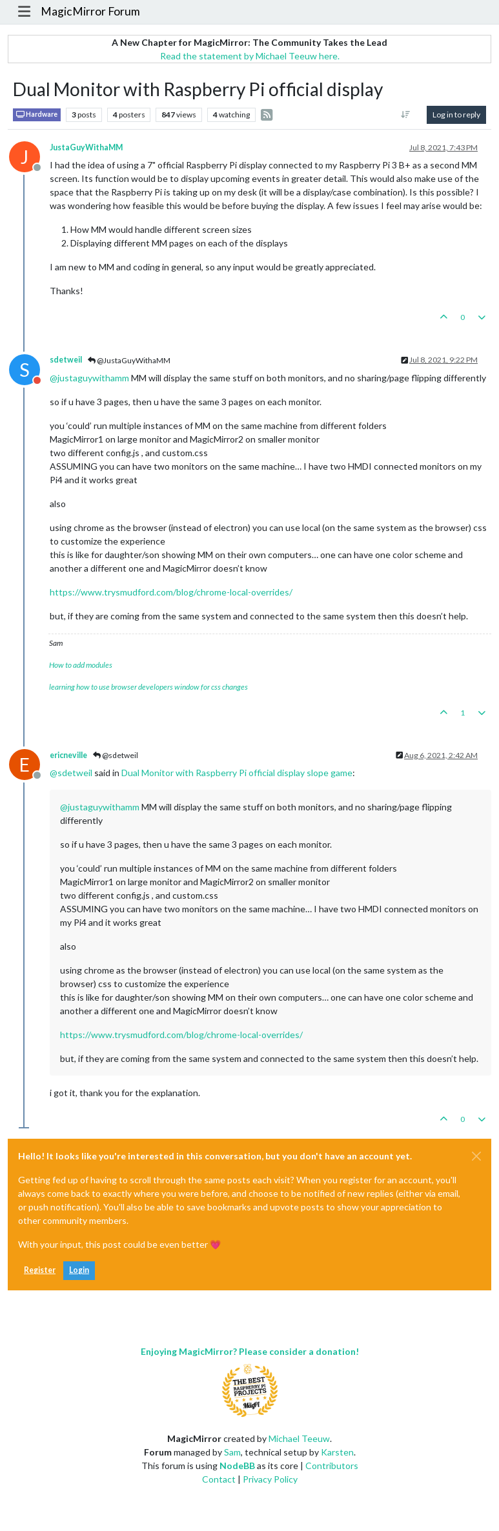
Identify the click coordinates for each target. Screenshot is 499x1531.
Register (40, 1270)
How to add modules (80, 665)
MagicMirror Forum (90, 11)
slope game (329, 772)
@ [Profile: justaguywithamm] (89, 377)
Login (79, 1270)
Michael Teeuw (299, 1438)
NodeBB (237, 1465)
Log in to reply (456, 114)
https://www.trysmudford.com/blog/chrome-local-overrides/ (171, 591)
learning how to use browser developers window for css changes (148, 687)
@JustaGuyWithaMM (129, 360)
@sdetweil (115, 755)
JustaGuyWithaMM (86, 147)
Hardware (36, 114)
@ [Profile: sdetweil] (71, 772)
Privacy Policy (270, 1479)
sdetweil (66, 360)
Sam (232, 1451)
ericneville (68, 755)
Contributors (331, 1465)
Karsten (337, 1451)
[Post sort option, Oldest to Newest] (405, 115)
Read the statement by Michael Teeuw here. (250, 55)
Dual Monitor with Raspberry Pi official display (213, 772)
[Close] (476, 1156)
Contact (219, 1479)
